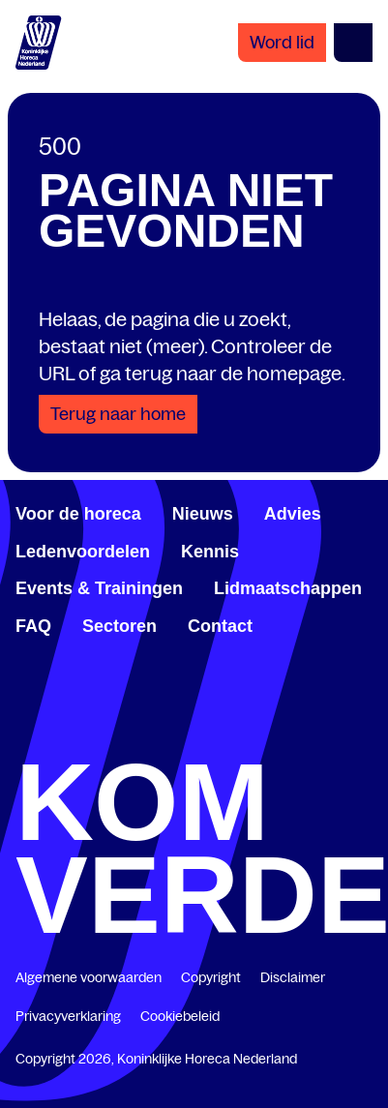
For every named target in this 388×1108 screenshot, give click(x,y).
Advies (292, 514)
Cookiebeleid (180, 1016)
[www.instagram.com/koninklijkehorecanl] (365, 737)
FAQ (33, 626)
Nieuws (202, 514)
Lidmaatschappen (288, 588)
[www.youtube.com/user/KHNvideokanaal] (279, 737)
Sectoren (119, 626)
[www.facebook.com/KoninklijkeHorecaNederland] (23, 737)
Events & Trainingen (99, 588)
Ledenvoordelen (82, 551)
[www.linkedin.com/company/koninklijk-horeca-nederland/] (108, 737)
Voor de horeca (78, 514)
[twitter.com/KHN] (194, 737)
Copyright (211, 977)
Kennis (210, 551)
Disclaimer (292, 977)
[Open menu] (353, 42)
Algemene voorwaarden (88, 977)
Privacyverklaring (68, 1016)
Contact (220, 626)
